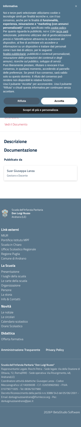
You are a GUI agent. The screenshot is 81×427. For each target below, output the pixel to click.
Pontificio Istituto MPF (15, 240)
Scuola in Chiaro (11, 244)
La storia (6, 294)
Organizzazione (10, 285)
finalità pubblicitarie (14, 363)
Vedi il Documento (16, 124)
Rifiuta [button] (22, 410)
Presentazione (10, 271)
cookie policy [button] (58, 336)
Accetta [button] (59, 410)
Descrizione (12, 117)
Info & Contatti (10, 299)
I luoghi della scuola (13, 276)
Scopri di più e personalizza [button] (40, 419)
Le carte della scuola (14, 280)
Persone (6, 290)
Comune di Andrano (13, 258)
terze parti (62, 340)
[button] (40, 104)
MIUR (4, 235)
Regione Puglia (10, 253)
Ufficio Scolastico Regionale (18, 249)
